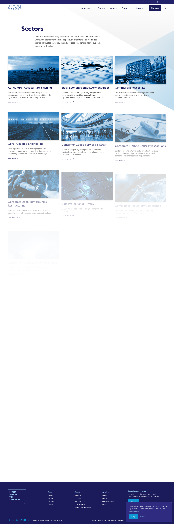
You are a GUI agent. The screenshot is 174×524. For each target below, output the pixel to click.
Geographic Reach (108, 502)
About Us (78, 495)
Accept (133, 516)
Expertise (86, 8)
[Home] (14, 8)
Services (105, 498)
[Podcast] (28, 520)
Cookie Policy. (134, 511)
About (125, 8)
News (112, 8)
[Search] (165, 8)
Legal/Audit (120, 520)
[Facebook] (10, 520)
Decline (142, 516)
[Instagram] (17, 520)
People (101, 8)
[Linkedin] (21, 520)
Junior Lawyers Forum (83, 508)
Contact (51, 505)
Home (50, 495)
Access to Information (99, 520)
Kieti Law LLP (133, 2)
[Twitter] (13, 520)
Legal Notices (111, 520)
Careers (140, 8)
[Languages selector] (161, 2)
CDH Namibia (146, 2)
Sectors (104, 495)
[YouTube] (25, 520)
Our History (79, 498)
